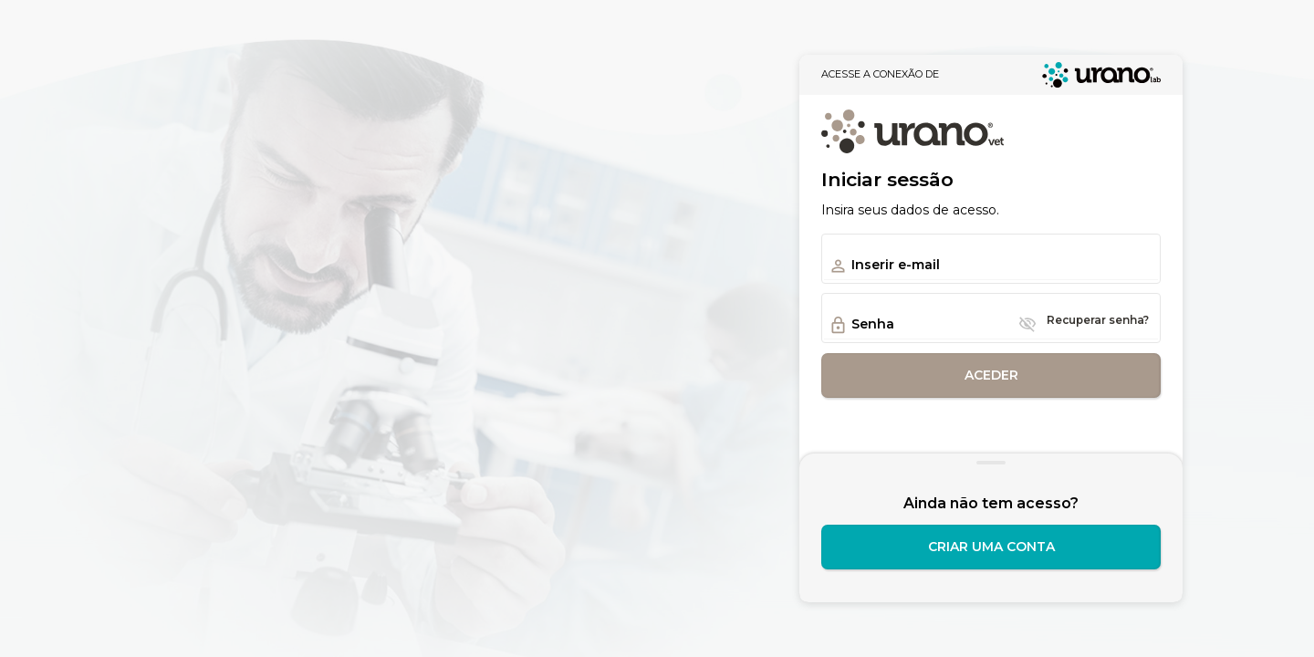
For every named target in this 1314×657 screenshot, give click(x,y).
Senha (872, 324)
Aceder (991, 375)
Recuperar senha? (1098, 320)
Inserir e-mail (895, 264)
